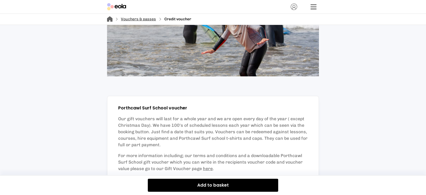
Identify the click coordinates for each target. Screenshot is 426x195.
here (208, 168)
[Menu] (313, 6)
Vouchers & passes (138, 19)
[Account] (294, 6)
